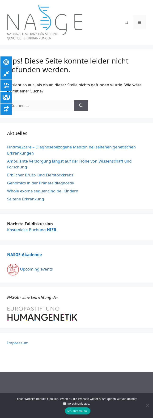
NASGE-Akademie (24, 254)
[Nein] (147, 405)
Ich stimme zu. (77, 411)
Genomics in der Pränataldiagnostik (40, 183)
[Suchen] (81, 105)
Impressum (18, 343)
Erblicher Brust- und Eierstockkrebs (40, 175)
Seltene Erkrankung (25, 199)
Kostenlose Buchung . (32, 229)
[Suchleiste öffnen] (126, 22)
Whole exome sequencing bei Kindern (42, 191)
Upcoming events (30, 269)
